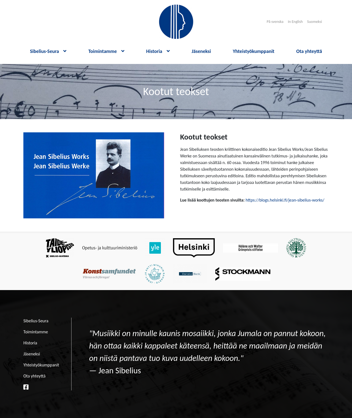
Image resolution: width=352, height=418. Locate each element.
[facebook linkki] (26, 387)
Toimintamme (106, 51)
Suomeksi (314, 21)
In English (295, 21)
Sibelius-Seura (48, 51)
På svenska (275, 21)
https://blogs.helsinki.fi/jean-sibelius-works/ (285, 200)
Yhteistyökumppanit (253, 51)
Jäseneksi (201, 51)
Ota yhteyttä (309, 51)
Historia (158, 51)
